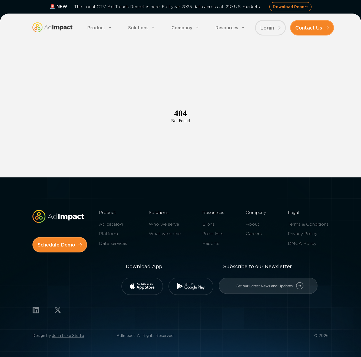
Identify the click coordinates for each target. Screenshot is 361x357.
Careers (254, 233)
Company (182, 27)
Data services (113, 243)
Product (96, 27)
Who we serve (164, 224)
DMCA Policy (302, 243)
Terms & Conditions (308, 224)
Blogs (208, 224)
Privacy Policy (302, 233)
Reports (210, 243)
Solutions (138, 27)
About (252, 224)
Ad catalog (111, 224)
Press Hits (212, 233)
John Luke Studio (68, 335)
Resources (227, 27)
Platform (108, 233)
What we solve (165, 233)
